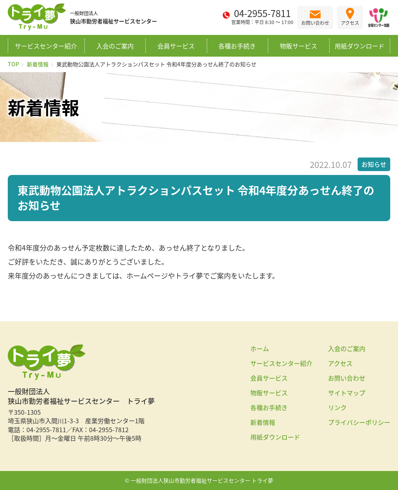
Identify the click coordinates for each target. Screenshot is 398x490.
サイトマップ (346, 392)
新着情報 (38, 64)
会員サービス (176, 45)
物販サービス (298, 45)
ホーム (259, 348)
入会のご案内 (115, 45)
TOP (13, 64)
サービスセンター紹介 (46, 45)
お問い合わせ (346, 378)
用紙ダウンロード (359, 45)
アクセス (340, 363)
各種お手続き (237, 45)
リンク (337, 407)
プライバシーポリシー (359, 422)
